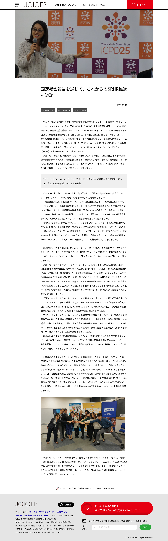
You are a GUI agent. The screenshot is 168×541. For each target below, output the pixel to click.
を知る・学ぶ (94, 4)
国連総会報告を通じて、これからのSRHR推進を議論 (94, 488)
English (68, 504)
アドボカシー (66, 488)
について (65, 4)
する (141, 4)
